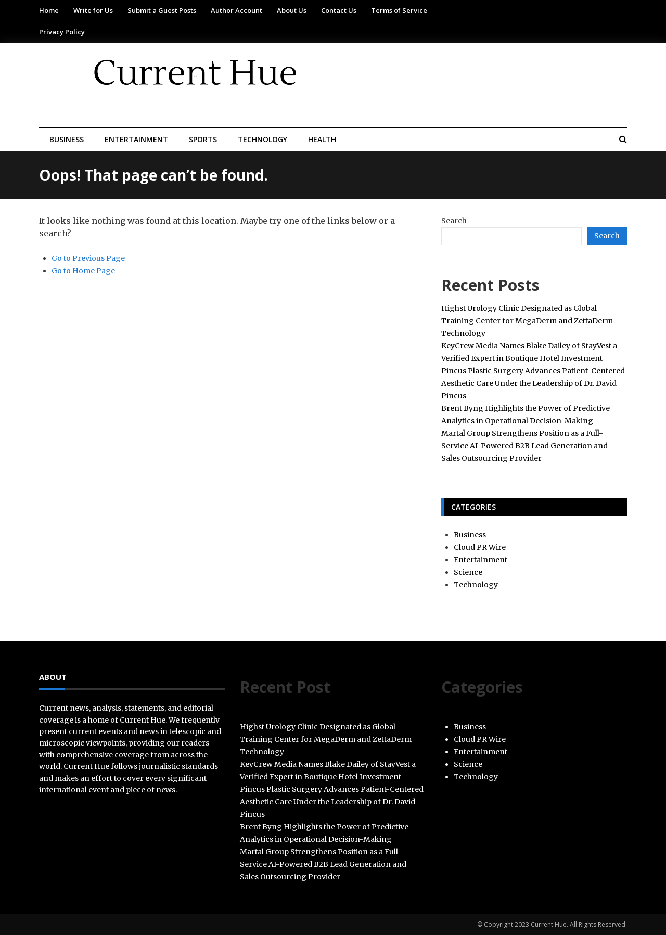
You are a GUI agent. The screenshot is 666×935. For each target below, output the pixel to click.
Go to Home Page (83, 270)
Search (454, 220)
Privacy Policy (62, 31)
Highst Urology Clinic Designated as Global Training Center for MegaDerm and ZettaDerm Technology (527, 321)
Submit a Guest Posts (161, 10)
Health (322, 139)
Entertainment (136, 139)
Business (66, 139)
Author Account (236, 10)
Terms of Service (399, 10)
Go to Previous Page (88, 258)
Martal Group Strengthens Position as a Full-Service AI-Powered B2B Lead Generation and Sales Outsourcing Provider (524, 445)
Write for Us (93, 10)
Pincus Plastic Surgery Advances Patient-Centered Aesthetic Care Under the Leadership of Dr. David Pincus (533, 383)
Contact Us (338, 10)
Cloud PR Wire (480, 547)
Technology (262, 139)
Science (468, 572)
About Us (291, 10)
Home (49, 10)
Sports (203, 139)
